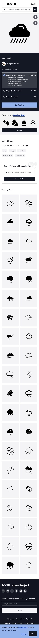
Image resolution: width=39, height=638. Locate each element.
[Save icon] (35, 17)
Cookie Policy (23, 627)
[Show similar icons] (35, 23)
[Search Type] (5, 9)
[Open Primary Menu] (3, 4)
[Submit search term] (35, 9)
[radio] (19, 80)
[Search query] (19, 172)
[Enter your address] (19, 604)
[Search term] (20, 9)
